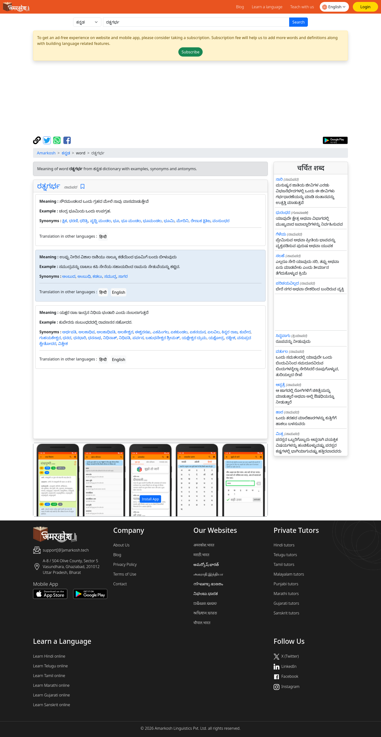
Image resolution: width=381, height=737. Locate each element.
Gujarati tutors (286, 603)
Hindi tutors (284, 545)
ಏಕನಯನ (198, 332)
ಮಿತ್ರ (279, 433)
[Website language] (334, 7)
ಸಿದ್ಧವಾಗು (283, 335)
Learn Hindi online (49, 656)
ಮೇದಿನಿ (182, 220)
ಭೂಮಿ (169, 220)
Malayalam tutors (289, 574)
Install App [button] (150, 499)
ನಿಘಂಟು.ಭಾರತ (205, 593)
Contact (120, 583)
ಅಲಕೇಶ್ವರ (125, 332)
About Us (121, 545)
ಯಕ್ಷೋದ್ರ (216, 337)
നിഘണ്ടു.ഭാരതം (208, 583)
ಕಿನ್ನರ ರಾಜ (229, 332)
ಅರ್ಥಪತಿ (69, 332)
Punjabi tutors (286, 583)
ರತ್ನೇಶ (230, 337)
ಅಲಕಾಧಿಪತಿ (106, 332)
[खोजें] (196, 22)
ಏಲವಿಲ (214, 332)
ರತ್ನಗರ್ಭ (48, 185)
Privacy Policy (125, 564)
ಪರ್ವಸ (138, 337)
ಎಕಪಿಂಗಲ (161, 332)
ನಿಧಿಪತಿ (124, 337)
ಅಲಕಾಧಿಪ (86, 332)
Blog (240, 6)
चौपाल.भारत (201, 622)
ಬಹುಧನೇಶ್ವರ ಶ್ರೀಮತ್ (163, 337)
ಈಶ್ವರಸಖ (142, 332)
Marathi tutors (286, 593)
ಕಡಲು (97, 276)
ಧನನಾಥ (94, 337)
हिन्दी (103, 236)
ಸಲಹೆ (280, 255)
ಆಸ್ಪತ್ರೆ (280, 384)
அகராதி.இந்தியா (208, 574)
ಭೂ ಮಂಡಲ (131, 220)
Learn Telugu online (50, 666)
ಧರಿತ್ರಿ (84, 220)
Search (298, 22)
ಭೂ (116, 220)
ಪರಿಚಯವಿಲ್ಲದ (287, 283)
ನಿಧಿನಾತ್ (110, 337)
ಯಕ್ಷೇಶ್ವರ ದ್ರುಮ (194, 337)
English (118, 292)
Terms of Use (124, 574)
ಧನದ (67, 337)
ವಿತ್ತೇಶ (63, 343)
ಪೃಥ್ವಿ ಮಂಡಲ (100, 220)
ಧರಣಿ (73, 220)
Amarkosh (46, 153)
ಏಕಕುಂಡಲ (179, 332)
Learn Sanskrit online (51, 704)
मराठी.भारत (201, 554)
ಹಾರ (279, 412)
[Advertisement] (190, 99)
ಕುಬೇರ (245, 332)
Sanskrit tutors (286, 613)
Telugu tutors (285, 554)
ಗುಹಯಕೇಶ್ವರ (50, 337)
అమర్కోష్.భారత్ (206, 564)
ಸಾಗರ (123, 276)
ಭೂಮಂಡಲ (152, 220)
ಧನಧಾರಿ (79, 337)
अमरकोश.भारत (203, 545)
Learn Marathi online (51, 685)
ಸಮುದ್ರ (110, 276)
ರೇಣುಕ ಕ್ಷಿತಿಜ (200, 220)
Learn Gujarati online (51, 695)
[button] (51, 479)
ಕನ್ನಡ (66, 153)
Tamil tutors (284, 564)
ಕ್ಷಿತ (64, 220)
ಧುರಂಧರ (283, 212)
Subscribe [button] (190, 52)
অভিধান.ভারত (205, 613)
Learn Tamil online (49, 675)
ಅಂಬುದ (68, 276)
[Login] (365, 7)
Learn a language (267, 6)
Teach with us (302, 6)
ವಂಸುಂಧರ (220, 220)
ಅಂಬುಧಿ (84, 276)
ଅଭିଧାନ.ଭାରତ (205, 603)
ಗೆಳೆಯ (281, 234)
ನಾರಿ (279, 179)
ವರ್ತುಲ (282, 351)
